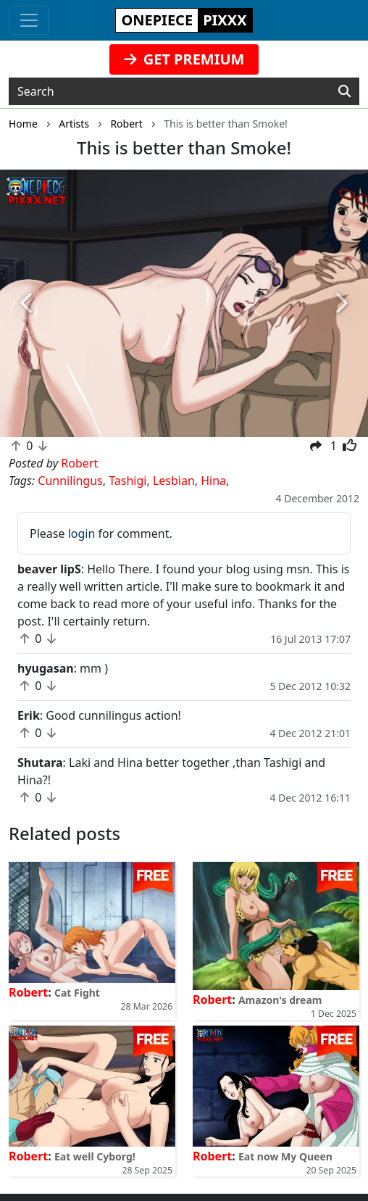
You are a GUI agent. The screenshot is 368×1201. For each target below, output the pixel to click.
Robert (28, 992)
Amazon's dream (280, 1000)
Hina (213, 481)
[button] (27, 303)
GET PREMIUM (184, 59)
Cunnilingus (70, 481)
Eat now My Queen (285, 1156)
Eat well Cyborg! (94, 1156)
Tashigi (127, 481)
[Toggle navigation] (29, 20)
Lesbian (174, 481)
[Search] (344, 91)
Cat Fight (77, 993)
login (82, 533)
